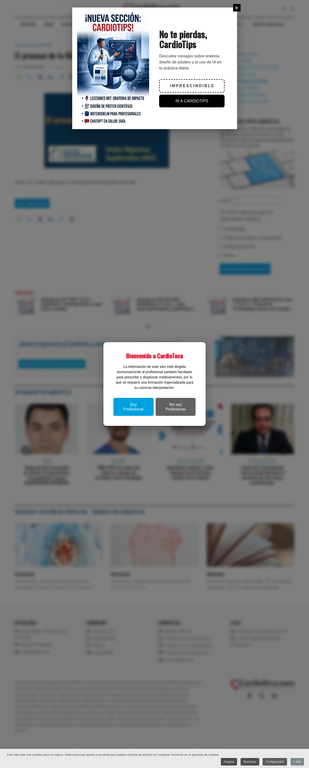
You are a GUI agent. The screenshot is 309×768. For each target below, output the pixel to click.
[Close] (237, 7)
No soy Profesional (176, 406)
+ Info (297, 762)
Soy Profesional (133, 406)
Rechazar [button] (250, 762)
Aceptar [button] (229, 762)
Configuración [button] (275, 762)
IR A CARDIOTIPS (191, 101)
